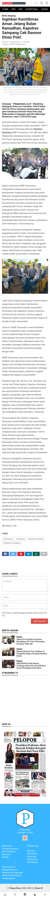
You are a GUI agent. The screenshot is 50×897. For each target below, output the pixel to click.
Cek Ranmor (8, 539)
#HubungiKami (8, 878)
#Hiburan (31, 851)
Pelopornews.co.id (22, 104)
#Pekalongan (33, 846)
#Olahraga (31, 856)
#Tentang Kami (8, 867)
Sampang (12, 16)
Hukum (19, 637)
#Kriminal (6, 854)
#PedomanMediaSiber (12, 875)
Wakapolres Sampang (11, 543)
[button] (36, 3)
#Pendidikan (32, 862)
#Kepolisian (7, 846)
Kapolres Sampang (35, 539)
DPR (20, 9)
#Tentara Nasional (10, 849)
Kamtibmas (20, 539)
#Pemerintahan (8, 851)
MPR (13, 9)
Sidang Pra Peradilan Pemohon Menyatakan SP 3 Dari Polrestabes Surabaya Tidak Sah (30, 641)
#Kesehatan (32, 853)
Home (5, 9)
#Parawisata (32, 859)
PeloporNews (15, 888)
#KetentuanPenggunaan (12, 872)
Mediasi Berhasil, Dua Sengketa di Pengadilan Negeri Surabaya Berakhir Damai (31, 653)
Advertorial (32, 9)
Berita (4, 16)
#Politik (5, 857)
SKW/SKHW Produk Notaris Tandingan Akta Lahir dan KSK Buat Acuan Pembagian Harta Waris (31, 665)
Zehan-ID (39, 888)
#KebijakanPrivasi (10, 870)
